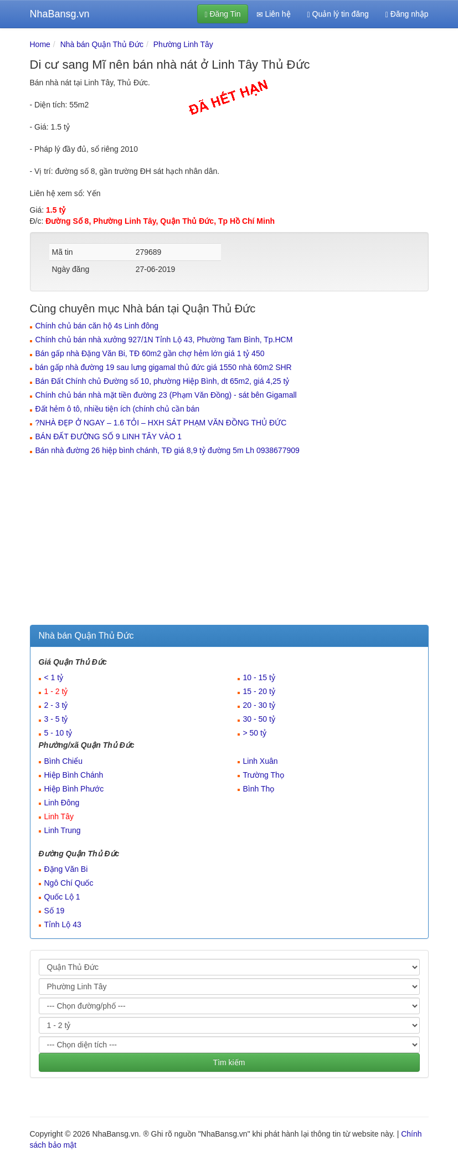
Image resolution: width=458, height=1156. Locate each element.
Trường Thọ (263, 774)
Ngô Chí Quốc (69, 882)
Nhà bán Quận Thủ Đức (101, 44)
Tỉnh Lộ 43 (62, 924)
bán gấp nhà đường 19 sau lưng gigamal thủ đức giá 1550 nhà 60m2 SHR (163, 367)
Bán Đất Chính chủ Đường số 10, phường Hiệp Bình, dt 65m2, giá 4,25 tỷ (162, 381)
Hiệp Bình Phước (74, 788)
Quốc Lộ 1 (62, 896)
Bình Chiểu (63, 761)
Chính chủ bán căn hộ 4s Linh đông (97, 325)
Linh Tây (59, 816)
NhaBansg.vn (60, 13)
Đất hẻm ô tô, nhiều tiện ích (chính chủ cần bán (117, 408)
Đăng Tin (222, 14)
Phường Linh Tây (183, 44)
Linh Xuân (260, 761)
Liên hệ (273, 14)
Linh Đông (62, 802)
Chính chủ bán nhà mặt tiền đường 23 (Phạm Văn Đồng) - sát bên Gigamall (166, 395)
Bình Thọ (259, 788)
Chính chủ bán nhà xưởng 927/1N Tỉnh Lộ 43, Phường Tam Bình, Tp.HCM (164, 339)
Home (40, 44)
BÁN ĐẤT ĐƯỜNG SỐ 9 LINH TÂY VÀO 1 (108, 436)
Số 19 (54, 910)
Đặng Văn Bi (66, 869)
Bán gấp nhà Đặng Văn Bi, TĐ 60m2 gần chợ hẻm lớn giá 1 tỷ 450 (150, 353)
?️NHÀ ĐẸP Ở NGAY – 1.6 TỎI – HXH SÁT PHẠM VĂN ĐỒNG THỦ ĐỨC (161, 422)
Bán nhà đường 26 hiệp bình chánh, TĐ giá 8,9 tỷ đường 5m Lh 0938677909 (167, 450)
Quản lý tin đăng (338, 14)
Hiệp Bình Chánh (74, 774)
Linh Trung (62, 830)
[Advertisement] (229, 541)
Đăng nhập (407, 14)
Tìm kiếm (229, 1062)
